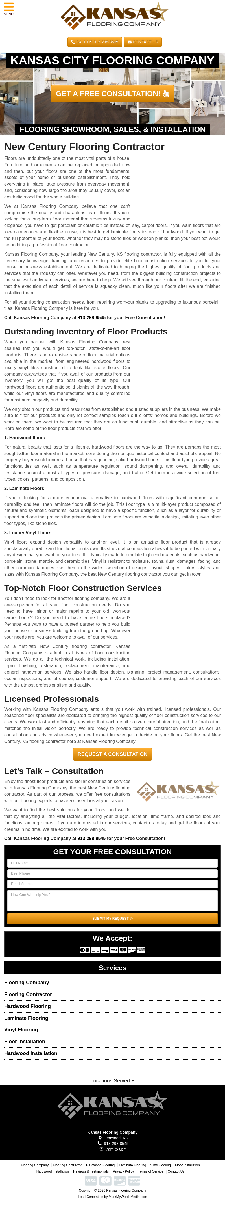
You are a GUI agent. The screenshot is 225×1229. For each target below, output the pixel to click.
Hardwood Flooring (27, 1006)
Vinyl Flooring (21, 1029)
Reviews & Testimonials (91, 1171)
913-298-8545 (92, 317)
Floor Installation (24, 1041)
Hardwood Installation (30, 1053)
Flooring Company (26, 982)
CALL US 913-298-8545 (94, 42)
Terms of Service (150, 1171)
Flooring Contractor (28, 994)
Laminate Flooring (26, 1018)
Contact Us (143, 42)
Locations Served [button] (112, 1081)
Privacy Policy (123, 1171)
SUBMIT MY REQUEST (112, 919)
